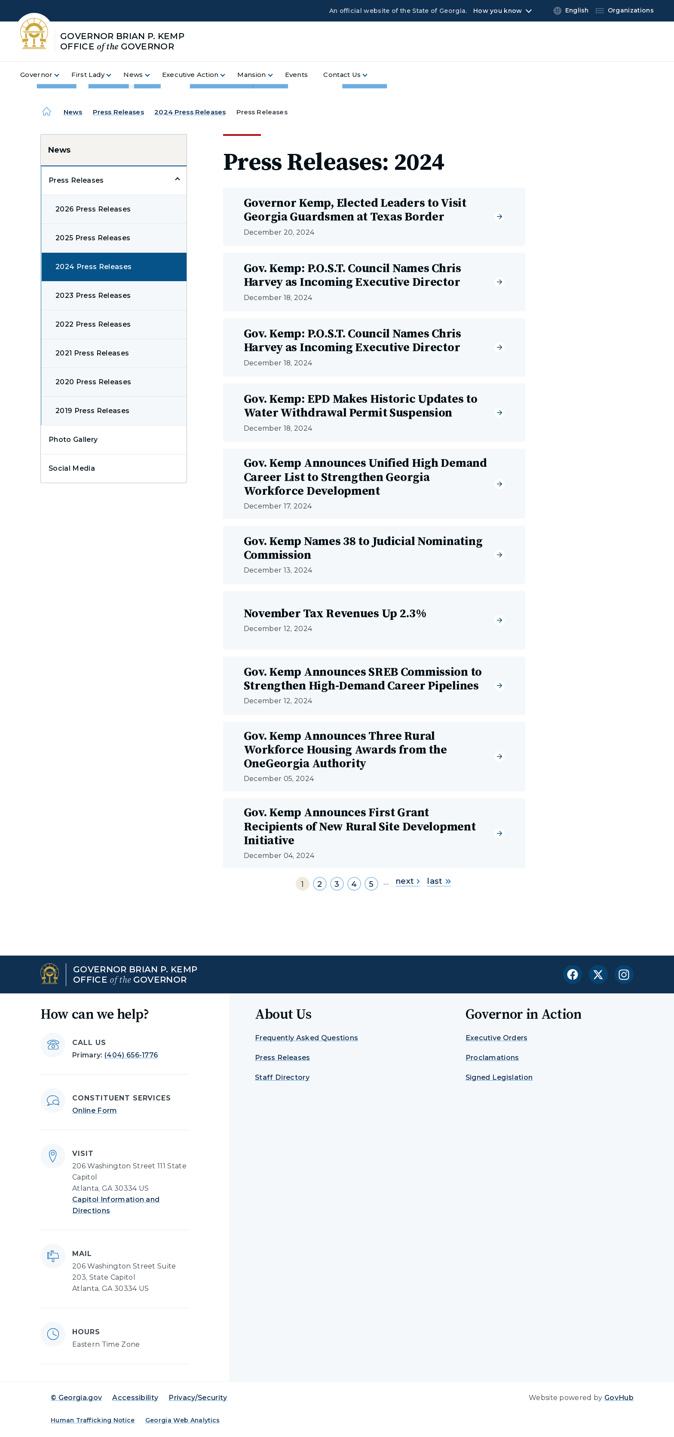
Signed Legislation (499, 1077)
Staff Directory (282, 1077)
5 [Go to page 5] (371, 884)
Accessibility (135, 1398)
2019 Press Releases (92, 411)
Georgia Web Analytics (182, 1420)
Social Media (72, 468)
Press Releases (118, 112)
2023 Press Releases (93, 295)
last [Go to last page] (438, 881)
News (73, 112)
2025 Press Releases (92, 238)
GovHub (619, 1398)
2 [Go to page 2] (319, 884)
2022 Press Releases (93, 324)
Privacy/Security (197, 1398)
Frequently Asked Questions (306, 1038)
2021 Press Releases (92, 353)
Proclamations (492, 1058)
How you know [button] (497, 10)
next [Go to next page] (407, 881)
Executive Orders (497, 1038)
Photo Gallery (73, 439)
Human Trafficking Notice (93, 1420)
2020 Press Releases (93, 382)
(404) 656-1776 (131, 1055)
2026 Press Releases (93, 209)
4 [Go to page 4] (354, 884)
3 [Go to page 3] (336, 884)
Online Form (94, 1110)
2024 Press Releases (190, 112)
